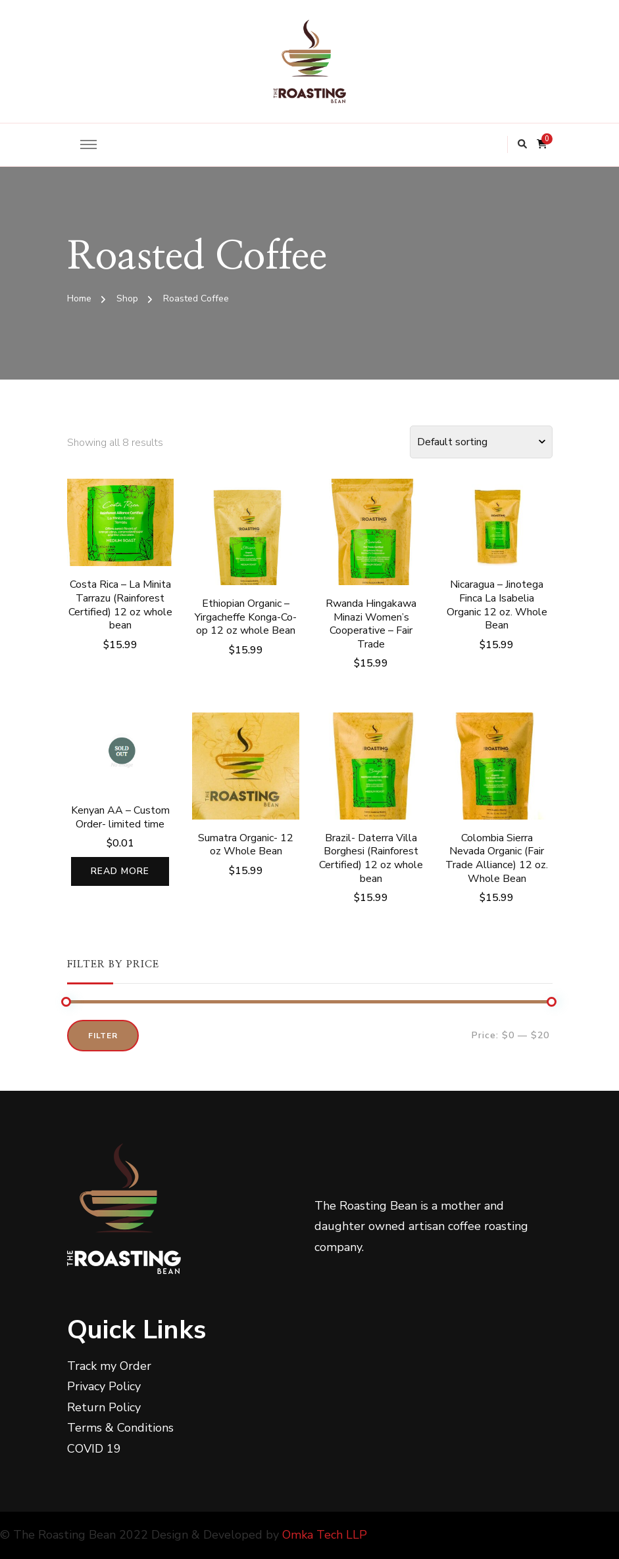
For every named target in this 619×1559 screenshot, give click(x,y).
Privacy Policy (104, 1386)
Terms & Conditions (120, 1428)
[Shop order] (481, 442)
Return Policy (104, 1407)
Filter (103, 1035)
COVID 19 (94, 1449)
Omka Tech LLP (324, 1535)
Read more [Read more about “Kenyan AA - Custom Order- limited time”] (120, 871)
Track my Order (109, 1366)
